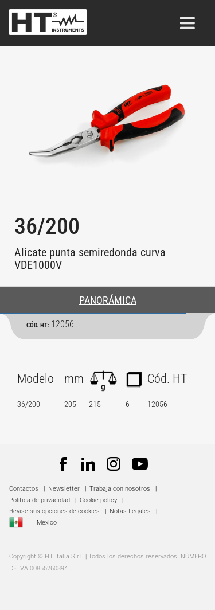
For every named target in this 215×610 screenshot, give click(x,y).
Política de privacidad (39, 500)
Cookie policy (98, 500)
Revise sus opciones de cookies (54, 511)
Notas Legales (130, 511)
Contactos (23, 488)
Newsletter (64, 488)
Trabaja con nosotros (120, 488)
